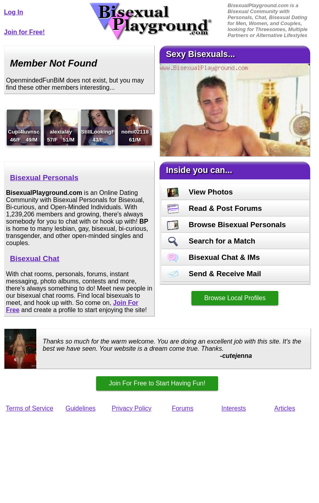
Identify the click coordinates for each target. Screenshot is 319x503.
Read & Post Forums (214, 208)
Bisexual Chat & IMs (213, 257)
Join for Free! (24, 32)
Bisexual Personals (44, 177)
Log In (13, 12)
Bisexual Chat (34, 258)
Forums (182, 408)
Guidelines (80, 408)
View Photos (200, 192)
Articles (284, 408)
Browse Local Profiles (235, 298)
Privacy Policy (132, 408)
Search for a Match (211, 241)
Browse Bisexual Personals (226, 224)
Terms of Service (29, 408)
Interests (233, 408)
